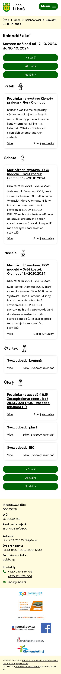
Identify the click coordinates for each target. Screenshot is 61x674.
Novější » (30, 75)
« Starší (30, 57)
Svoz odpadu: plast (22, 427)
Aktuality (48, 143)
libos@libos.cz (17, 582)
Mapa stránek (22, 663)
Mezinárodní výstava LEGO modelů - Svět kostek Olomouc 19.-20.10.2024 (28, 174)
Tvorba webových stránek (27, 666)
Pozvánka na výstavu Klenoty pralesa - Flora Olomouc (30, 100)
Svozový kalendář (42, 368)
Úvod (6, 20)
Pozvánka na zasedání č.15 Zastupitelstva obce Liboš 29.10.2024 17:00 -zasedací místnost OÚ (28, 400)
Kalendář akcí (33, 20)
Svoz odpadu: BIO (21, 447)
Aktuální (30, 66)
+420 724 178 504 (20, 576)
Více (10, 143)
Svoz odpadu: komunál (24, 360)
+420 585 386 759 (20, 571)
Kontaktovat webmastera (34, 660)
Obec (17, 20)
